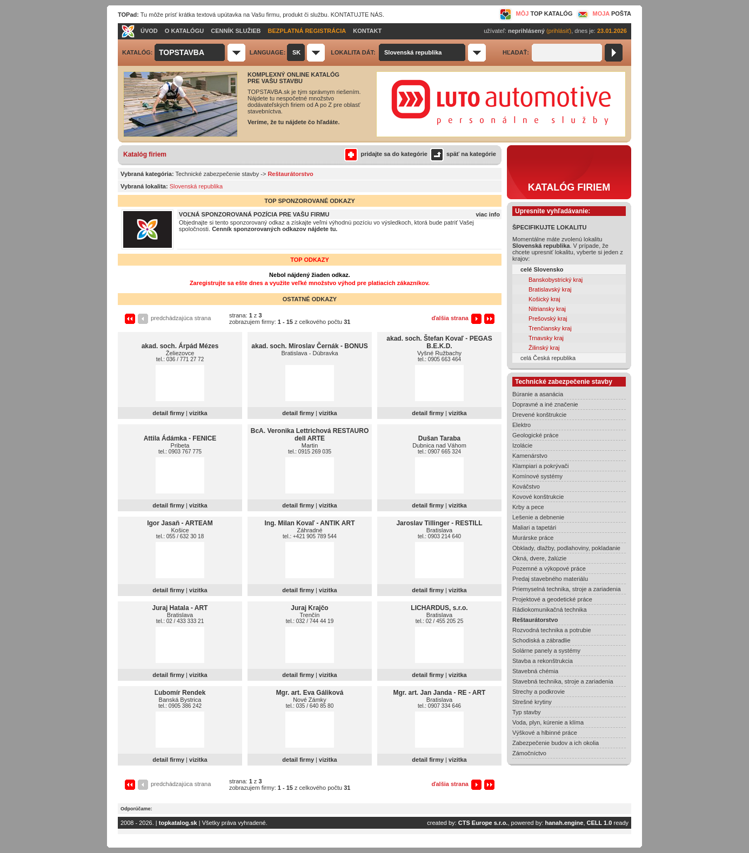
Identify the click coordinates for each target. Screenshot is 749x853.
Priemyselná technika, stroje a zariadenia (566, 589)
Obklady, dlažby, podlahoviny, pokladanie (566, 548)
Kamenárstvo (529, 455)
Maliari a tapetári (534, 527)
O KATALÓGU (184, 31)
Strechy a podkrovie (538, 691)
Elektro (521, 425)
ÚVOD (149, 31)
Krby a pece (528, 507)
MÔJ (536, 13)
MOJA (603, 13)
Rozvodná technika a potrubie (551, 630)
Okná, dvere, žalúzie (539, 558)
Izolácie (522, 445)
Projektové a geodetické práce (552, 599)
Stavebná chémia (535, 671)
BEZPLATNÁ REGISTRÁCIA (307, 31)
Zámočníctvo (529, 753)
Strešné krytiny (532, 702)
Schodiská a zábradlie (541, 640)
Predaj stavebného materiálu (550, 579)
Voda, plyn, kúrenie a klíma (548, 722)
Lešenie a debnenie (538, 517)
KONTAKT (367, 31)
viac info (488, 214)
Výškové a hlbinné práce (544, 732)
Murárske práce (532, 537)
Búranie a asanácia (537, 394)
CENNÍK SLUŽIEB (235, 31)
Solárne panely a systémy (546, 650)
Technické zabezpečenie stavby (217, 174)
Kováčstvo (526, 486)
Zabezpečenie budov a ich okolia (555, 743)
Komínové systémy (537, 476)
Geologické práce (535, 435)
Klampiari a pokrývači (540, 466)
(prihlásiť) (558, 31)
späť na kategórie (461, 154)
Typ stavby (526, 712)
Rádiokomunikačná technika (549, 609)
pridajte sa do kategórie (385, 154)
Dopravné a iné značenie (545, 404)
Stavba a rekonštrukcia (542, 661)
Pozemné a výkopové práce (549, 568)
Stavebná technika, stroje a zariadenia (562, 681)
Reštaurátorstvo (535, 620)
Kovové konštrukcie (538, 496)
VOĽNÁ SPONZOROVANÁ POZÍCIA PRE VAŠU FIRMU (254, 214)
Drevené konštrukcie (539, 414)
